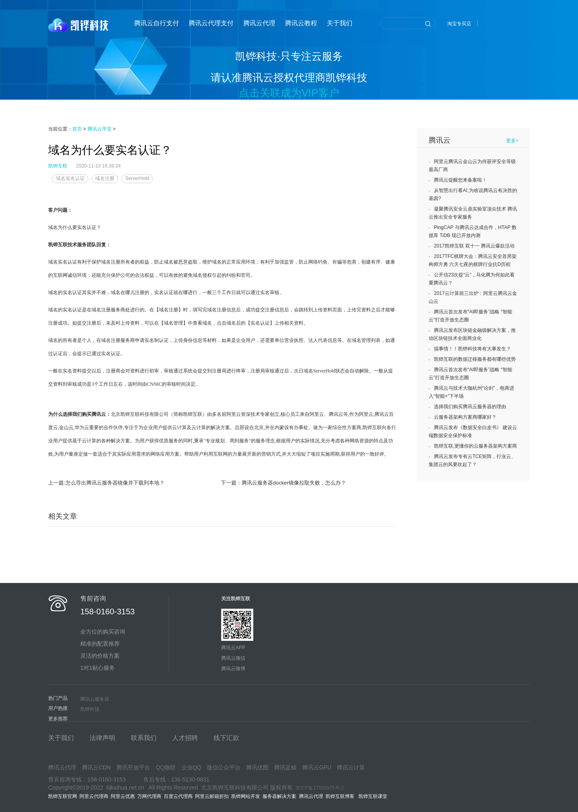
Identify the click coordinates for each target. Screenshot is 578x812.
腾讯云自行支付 (156, 23)
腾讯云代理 (259, 23)
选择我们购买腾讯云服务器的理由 (470, 406)
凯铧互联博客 (342, 796)
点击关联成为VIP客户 (289, 93)
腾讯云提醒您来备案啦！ (460, 180)
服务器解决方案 (281, 796)
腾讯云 (439, 140)
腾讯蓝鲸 (285, 767)
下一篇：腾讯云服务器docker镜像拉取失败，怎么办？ (283, 483)
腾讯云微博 (233, 668)
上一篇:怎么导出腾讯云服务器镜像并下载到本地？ (106, 483)
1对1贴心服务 (97, 668)
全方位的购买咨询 (102, 631)
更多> (512, 140)
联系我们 (144, 737)
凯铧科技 (90, 709)
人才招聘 (185, 737)
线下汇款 (226, 737)
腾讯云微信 (233, 658)
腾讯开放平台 (133, 767)
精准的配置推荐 (100, 643)
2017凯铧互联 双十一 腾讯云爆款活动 (474, 246)
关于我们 (339, 23)
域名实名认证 (70, 178)
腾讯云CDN (96, 767)
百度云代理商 (178, 796)
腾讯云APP (233, 647)
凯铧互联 (57, 166)
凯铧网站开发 (245, 796)
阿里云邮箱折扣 (212, 796)
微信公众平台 (223, 767)
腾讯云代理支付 (211, 23)
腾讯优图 (257, 767)
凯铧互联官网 (62, 796)
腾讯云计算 (351, 767)
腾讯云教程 (301, 23)
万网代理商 (149, 796)
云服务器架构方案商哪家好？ (465, 417)
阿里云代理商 (93, 796)
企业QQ (191, 767)
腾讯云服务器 (94, 699)
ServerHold (137, 178)
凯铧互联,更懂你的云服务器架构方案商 (475, 446)
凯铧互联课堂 (374, 796)
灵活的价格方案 (100, 655)
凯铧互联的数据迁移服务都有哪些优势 (475, 359)
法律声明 (102, 737)
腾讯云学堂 (100, 129)
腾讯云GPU (316, 767)
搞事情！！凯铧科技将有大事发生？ (472, 349)
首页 (77, 129)
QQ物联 (166, 767)
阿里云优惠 (123, 796)
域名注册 (104, 178)
